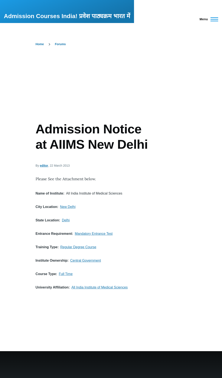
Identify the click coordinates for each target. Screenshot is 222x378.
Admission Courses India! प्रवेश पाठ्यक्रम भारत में (67, 16)
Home (40, 44)
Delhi (65, 220)
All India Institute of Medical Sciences (99, 287)
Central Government (85, 260)
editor (44, 165)
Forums (60, 44)
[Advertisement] (111, 89)
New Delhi (68, 207)
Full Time (66, 274)
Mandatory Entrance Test (94, 233)
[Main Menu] (207, 19)
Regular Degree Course (78, 247)
